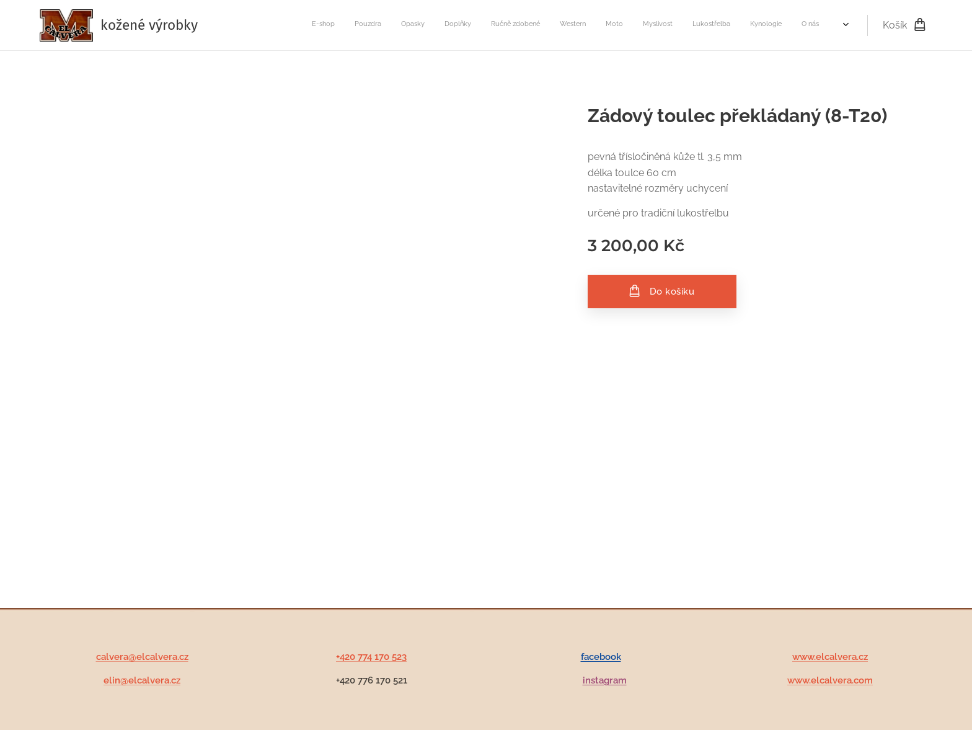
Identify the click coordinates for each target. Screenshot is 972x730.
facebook (601, 656)
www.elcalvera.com (830, 681)
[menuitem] (610, 25)
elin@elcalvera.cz (142, 681)
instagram (605, 681)
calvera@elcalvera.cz (142, 656)
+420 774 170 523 (371, 656)
